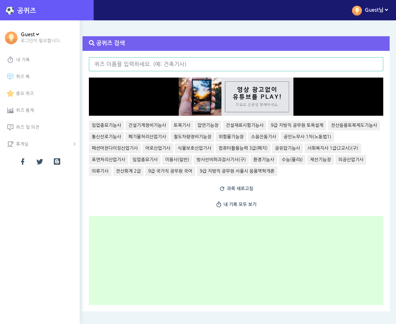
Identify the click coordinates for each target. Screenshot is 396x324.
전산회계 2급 (192, 171)
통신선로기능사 (163, 136)
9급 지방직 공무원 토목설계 (300, 125)
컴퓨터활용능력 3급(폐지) (301, 148)
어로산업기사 (216, 148)
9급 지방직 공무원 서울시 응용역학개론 (301, 171)
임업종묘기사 (207, 159)
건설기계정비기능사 (150, 125)
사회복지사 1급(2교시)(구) (120, 159)
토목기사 (185, 125)
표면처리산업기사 (170, 159)
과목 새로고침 (238, 189)
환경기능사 (325, 159)
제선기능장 (105, 171)
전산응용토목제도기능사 (118, 136)
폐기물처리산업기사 (204, 136)
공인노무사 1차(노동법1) (119, 148)
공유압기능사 (346, 148)
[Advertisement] (240, 262)
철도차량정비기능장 (249, 136)
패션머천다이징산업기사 (173, 148)
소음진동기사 (320, 136)
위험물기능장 (288, 136)
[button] (41, 37)
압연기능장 (211, 125)
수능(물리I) (353, 159)
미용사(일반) (239, 159)
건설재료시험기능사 (248, 125)
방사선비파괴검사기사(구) (283, 159)
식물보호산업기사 (253, 148)
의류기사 (164, 171)
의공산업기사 (136, 171)
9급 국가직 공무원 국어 (234, 171)
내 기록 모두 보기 (237, 205)
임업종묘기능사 (110, 125)
